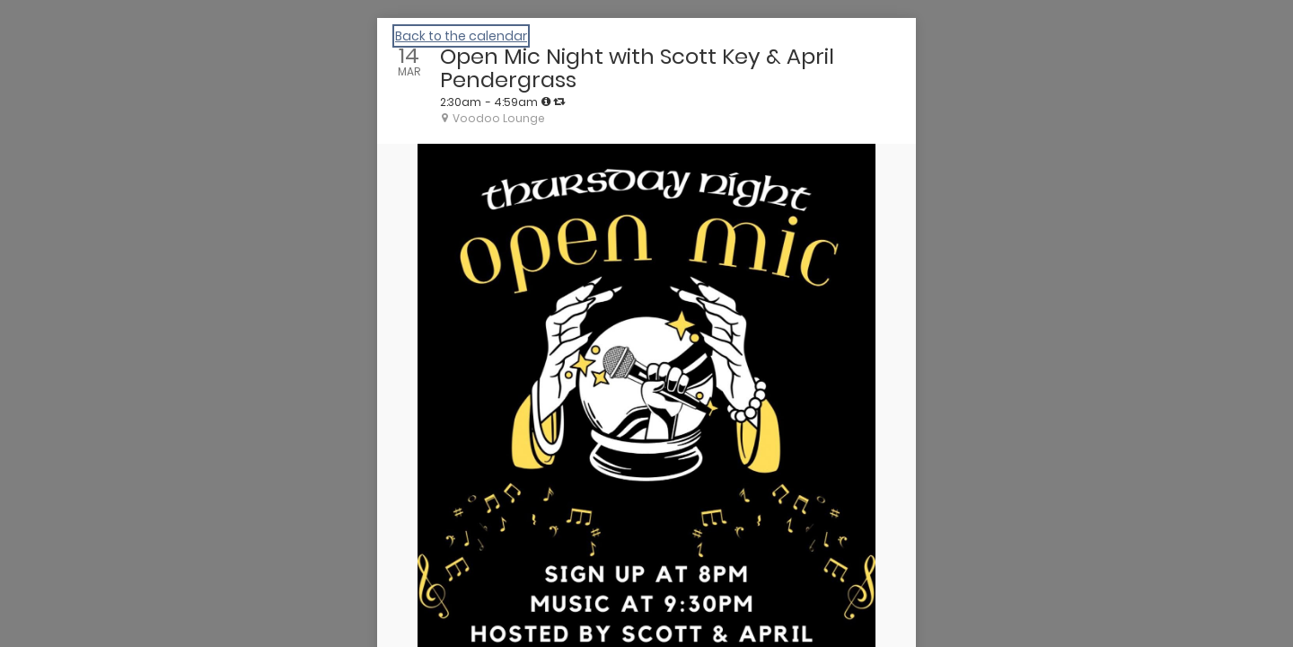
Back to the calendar (461, 36)
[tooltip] (545, 101)
